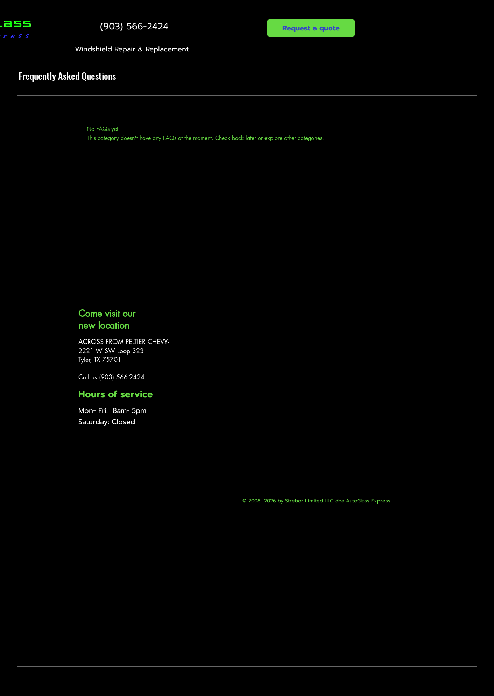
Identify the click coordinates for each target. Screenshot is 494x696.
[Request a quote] (311, 28)
